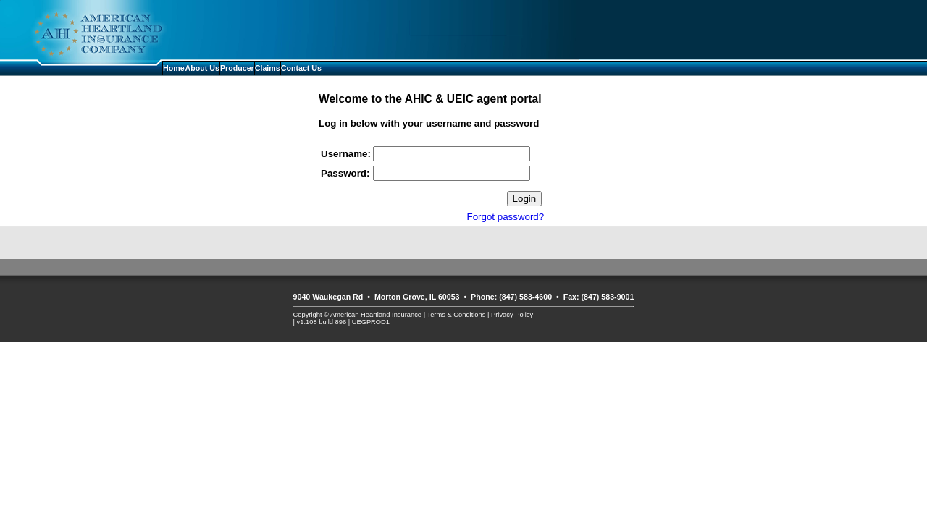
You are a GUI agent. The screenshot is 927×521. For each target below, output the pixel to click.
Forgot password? (506, 216)
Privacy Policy (512, 314)
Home (174, 68)
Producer (237, 68)
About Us (202, 68)
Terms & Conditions (456, 314)
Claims (267, 68)
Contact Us (301, 68)
